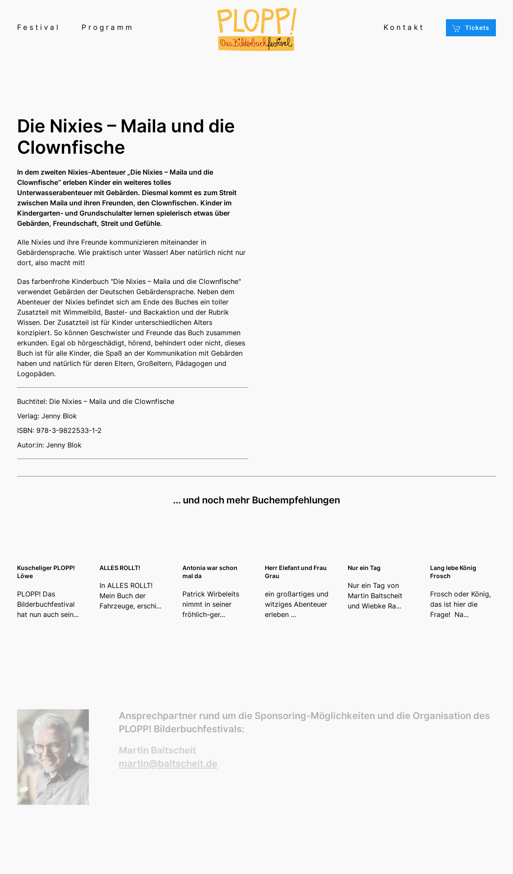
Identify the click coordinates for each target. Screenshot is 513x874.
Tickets (471, 28)
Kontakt (404, 27)
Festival (38, 27)
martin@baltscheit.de (168, 763)
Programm (108, 27)
